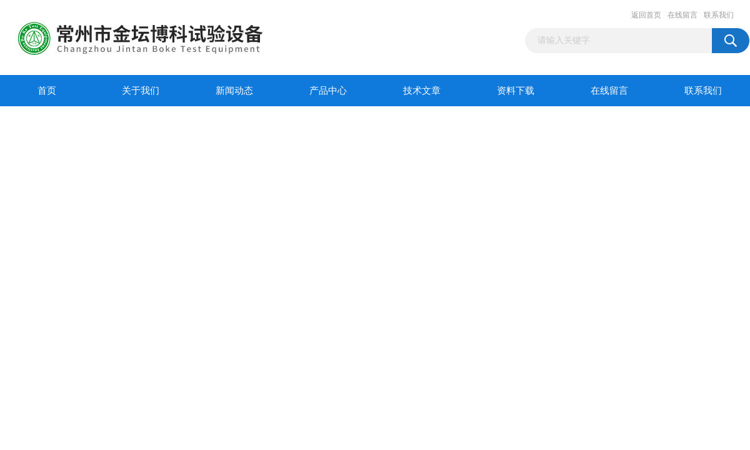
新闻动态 (234, 91)
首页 (47, 91)
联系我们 (719, 15)
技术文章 (422, 91)
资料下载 (515, 91)
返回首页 (646, 15)
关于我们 (140, 91)
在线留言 (683, 15)
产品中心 (328, 91)
